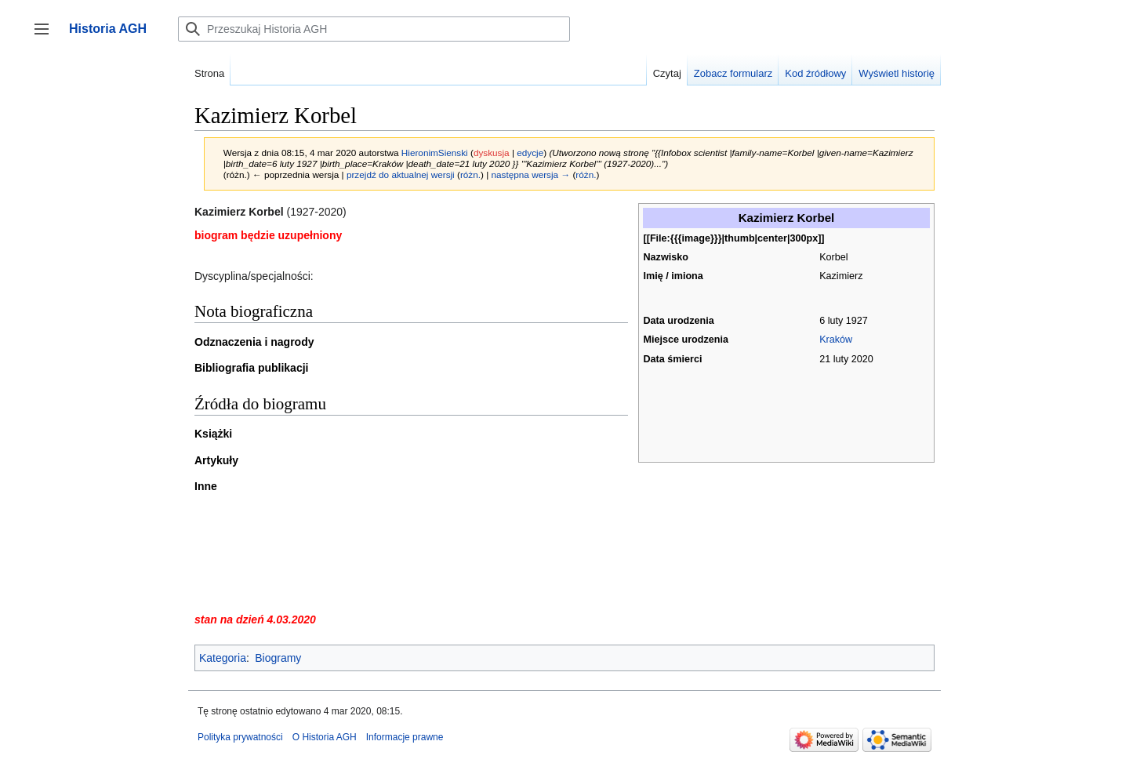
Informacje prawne (405, 737)
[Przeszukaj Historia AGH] (374, 29)
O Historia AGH (324, 737)
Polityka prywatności (240, 737)
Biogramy (278, 658)
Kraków (835, 339)
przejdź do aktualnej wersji (401, 174)
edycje (530, 152)
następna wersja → (531, 174)
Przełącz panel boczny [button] (47, 36)
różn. (470, 174)
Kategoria (222, 658)
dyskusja (492, 152)
